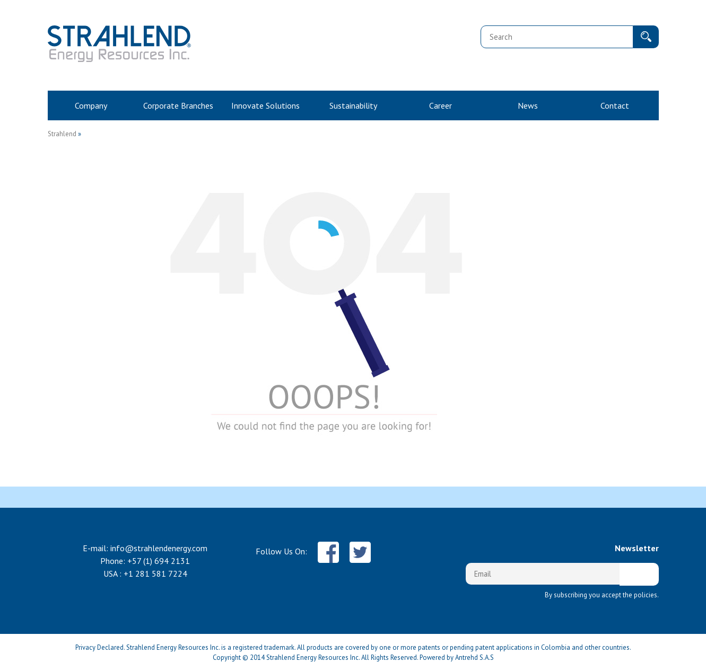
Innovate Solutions (265, 105)
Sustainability (353, 105)
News (528, 105)
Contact (614, 105)
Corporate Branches (178, 105)
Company (91, 105)
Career (440, 105)
